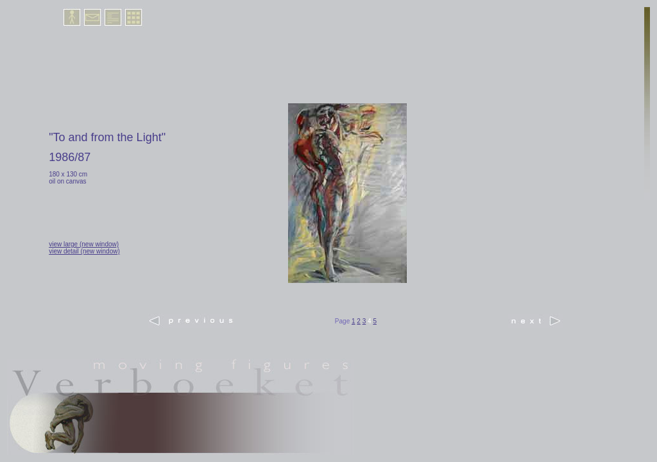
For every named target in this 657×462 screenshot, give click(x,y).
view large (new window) (84, 244)
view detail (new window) (84, 251)
